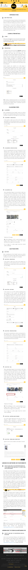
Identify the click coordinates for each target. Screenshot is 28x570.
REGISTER (22, 6)
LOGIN (20, 558)
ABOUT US (13, 560)
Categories (5, 5)
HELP (23, 558)
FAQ (25, 558)
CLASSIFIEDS (8, 558)
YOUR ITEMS (4, 2)
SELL (12, 558)
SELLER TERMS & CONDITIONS (13, 562)
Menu (1, 5)
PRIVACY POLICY (17, 567)
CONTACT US (18, 560)
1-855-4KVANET (23, 2)
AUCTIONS (3, 558)
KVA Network (11, 564)
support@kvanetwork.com (8, 527)
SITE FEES (8, 560)
